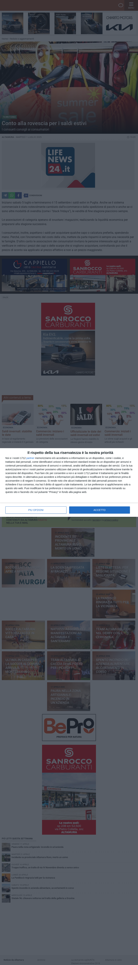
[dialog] (69, 482)
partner (30, 458)
